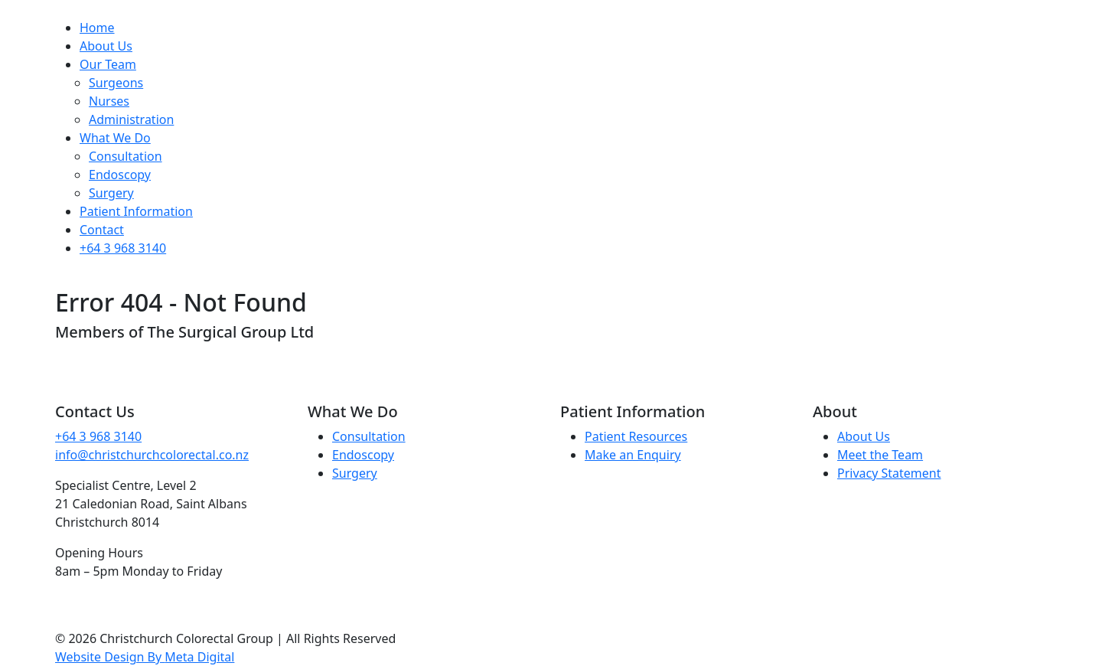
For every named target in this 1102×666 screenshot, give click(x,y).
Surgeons (116, 82)
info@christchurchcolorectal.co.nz (152, 454)
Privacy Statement (889, 473)
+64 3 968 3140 (123, 248)
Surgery (111, 192)
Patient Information (136, 211)
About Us (106, 46)
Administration (131, 119)
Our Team (108, 64)
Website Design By (144, 656)
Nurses (109, 101)
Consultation (125, 156)
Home (97, 27)
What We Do (115, 137)
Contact (102, 229)
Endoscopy (120, 174)
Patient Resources (636, 436)
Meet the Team (880, 454)
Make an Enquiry (633, 454)
